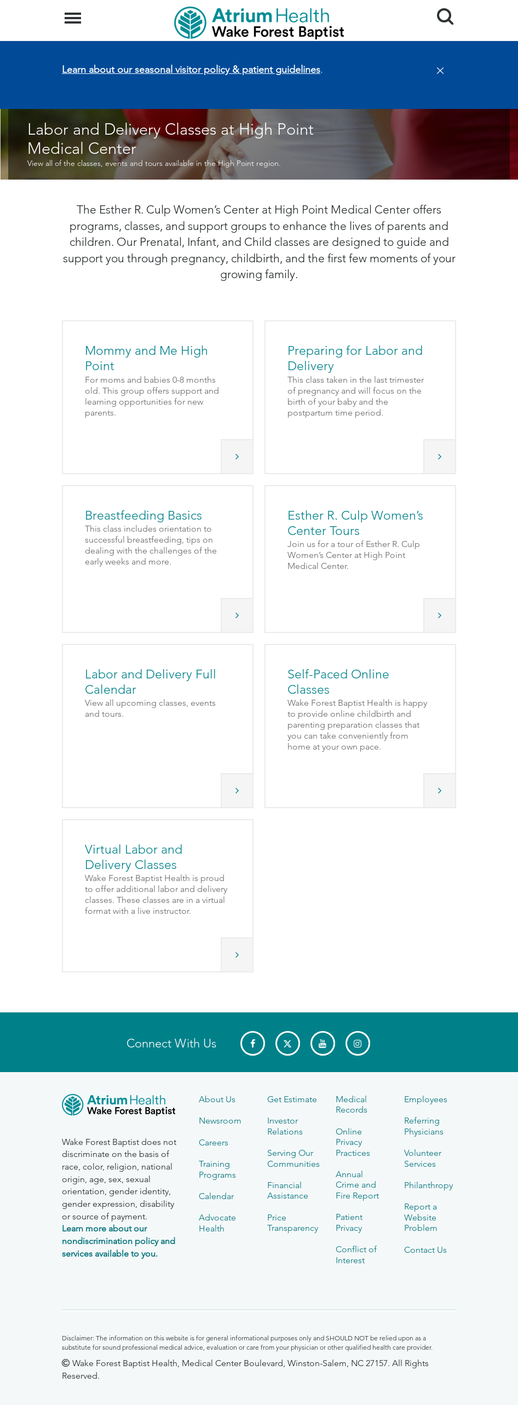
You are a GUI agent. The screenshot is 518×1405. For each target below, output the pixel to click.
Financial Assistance (287, 1190)
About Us (217, 1099)
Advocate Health (217, 1222)
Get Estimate (292, 1099)
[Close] (437, 71)
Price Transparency (292, 1222)
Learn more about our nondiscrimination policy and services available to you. (118, 1240)
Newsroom (220, 1120)
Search (441, 12)
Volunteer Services (422, 1158)
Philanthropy (428, 1185)
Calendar (216, 1196)
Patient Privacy (349, 1222)
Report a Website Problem (421, 1217)
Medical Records (351, 1104)
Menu (74, 12)
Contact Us (425, 1250)
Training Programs (217, 1169)
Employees (425, 1099)
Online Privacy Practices (353, 1142)
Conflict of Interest (356, 1254)
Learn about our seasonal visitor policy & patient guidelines (191, 70)
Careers (213, 1142)
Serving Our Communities (293, 1158)
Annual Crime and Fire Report (357, 1185)
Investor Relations (285, 1125)
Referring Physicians (424, 1125)
